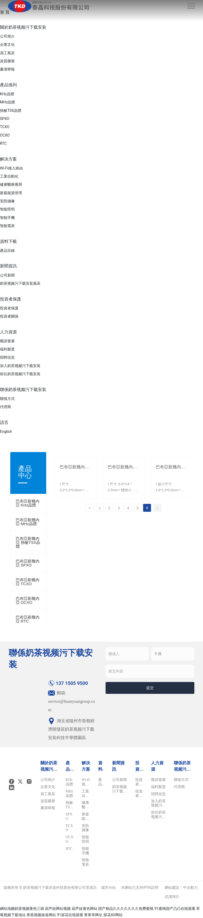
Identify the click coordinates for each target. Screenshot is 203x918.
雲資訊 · (92, 887)
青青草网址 (93, 915)
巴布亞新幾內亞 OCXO (27, 600)
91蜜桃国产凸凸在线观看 (174, 908)
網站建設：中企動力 (181, 887)
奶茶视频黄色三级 (29, 908)
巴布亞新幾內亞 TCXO (27, 582)
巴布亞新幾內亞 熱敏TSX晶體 (28, 542)
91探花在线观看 (70, 915)
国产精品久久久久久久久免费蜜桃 (125, 908)
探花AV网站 (113, 915)
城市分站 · (110, 887)
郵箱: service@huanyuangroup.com (71, 701)
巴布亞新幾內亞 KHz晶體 (27, 503)
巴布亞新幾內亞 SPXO (27, 563)
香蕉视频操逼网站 (41, 915)
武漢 (168, 897)
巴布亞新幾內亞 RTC (27, 619)
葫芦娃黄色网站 (84, 908)
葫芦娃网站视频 (58, 908)
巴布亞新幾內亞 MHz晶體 (27, 522)
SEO (175, 897)
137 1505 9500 (68, 683)
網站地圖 (7, 908)
